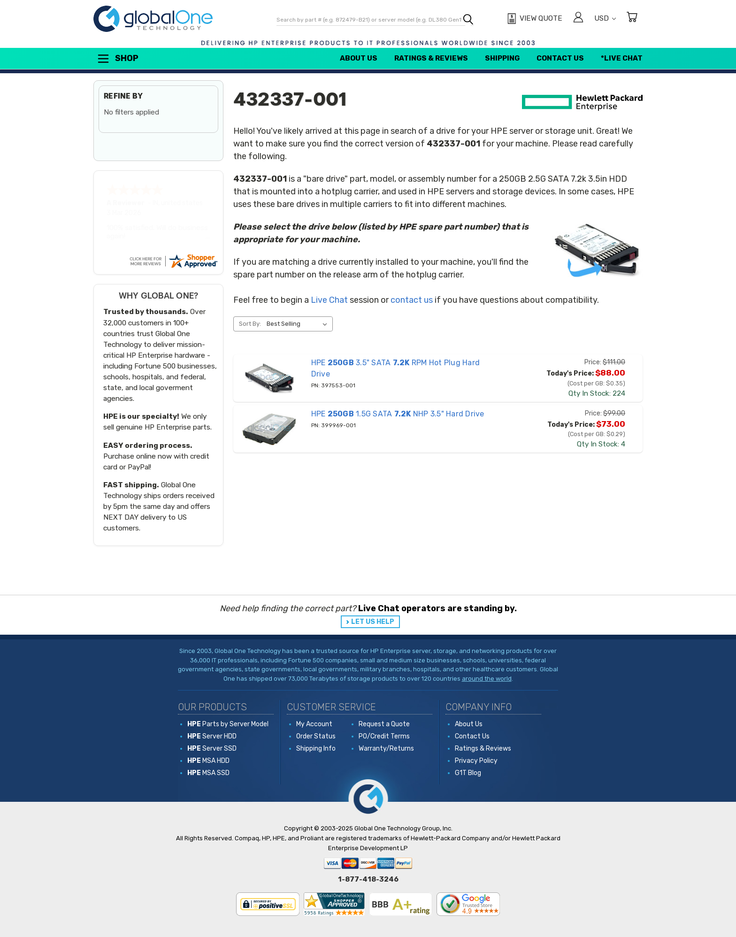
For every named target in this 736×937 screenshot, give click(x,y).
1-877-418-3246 (368, 879)
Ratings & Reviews (431, 58)
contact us (412, 300)
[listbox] (298, 324)
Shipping (502, 58)
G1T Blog (468, 773)
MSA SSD (208, 773)
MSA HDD (208, 761)
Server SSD (212, 749)
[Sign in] (578, 18)
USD (605, 18)
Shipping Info (316, 749)
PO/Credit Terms (384, 736)
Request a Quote (384, 724)
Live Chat (329, 300)
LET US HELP (372, 622)
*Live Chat (622, 58)
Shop (117, 59)
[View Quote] (533, 19)
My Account (314, 724)
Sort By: (250, 323)
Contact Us (560, 58)
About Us (358, 58)
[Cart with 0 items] (632, 18)
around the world (487, 678)
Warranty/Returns (386, 749)
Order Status (316, 736)
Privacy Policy (476, 761)
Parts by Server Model (227, 724)
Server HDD (212, 736)
